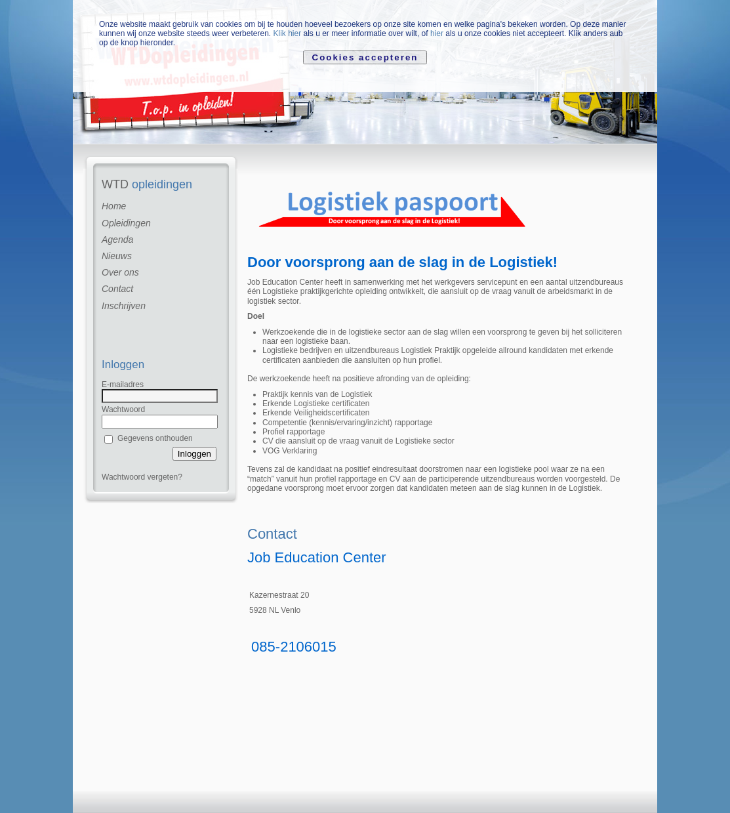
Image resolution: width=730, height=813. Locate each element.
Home (114, 206)
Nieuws (117, 256)
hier (436, 33)
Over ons (120, 272)
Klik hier (287, 33)
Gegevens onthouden (155, 438)
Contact (117, 288)
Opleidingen (126, 223)
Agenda (117, 239)
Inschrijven (124, 306)
